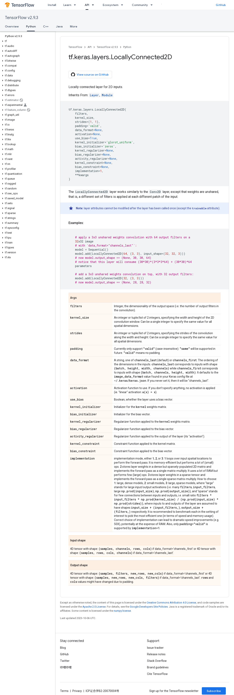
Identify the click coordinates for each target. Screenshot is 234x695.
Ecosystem (110, 5)
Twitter (65, 660)
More (73, 26)
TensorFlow (75, 47)
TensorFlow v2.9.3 (21, 17)
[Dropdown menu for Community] (153, 5)
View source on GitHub (90, 74)
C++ (46, 26)
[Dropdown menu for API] (94, 5)
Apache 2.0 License (94, 606)
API (89, 47)
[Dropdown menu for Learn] (76, 5)
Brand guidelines (158, 667)
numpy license (122, 610)
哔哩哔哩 (66, 667)
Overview (12, 26)
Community (140, 5)
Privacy (77, 691)
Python (127, 47)
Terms (64, 691)
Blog (63, 647)
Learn (67, 5)
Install (52, 5)
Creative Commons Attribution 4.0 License (171, 602)
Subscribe (214, 691)
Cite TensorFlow (157, 674)
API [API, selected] (87, 5)
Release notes (156, 654)
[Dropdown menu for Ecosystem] (123, 5)
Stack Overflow (157, 660)
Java (59, 26)
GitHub (221, 5)
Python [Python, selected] (31, 26)
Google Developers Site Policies (149, 606)
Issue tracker (155, 647)
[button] (27, 41)
